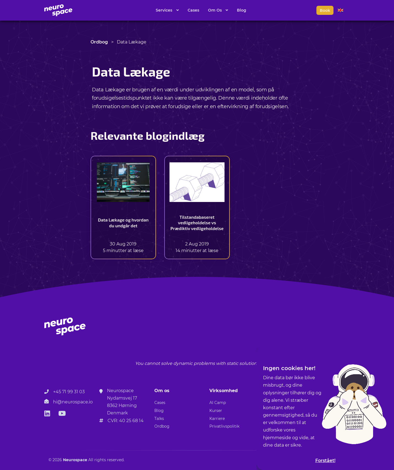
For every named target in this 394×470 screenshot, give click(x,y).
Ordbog (99, 42)
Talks (159, 418)
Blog (241, 10)
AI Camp (217, 402)
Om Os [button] (215, 10)
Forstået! (325, 460)
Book (325, 10)
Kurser (215, 410)
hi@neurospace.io (73, 402)
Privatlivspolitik (224, 426)
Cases (193, 10)
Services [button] (164, 10)
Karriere (217, 418)
